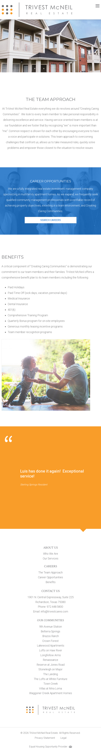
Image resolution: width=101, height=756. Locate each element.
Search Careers (50, 220)
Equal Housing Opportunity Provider (48, 746)
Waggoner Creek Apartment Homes (50, 693)
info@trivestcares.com (54, 611)
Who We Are (50, 553)
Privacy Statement (45, 737)
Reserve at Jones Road (51, 664)
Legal (63, 737)
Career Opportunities (50, 577)
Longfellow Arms (50, 655)
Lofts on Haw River (50, 650)
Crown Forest (50, 640)
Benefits (51, 582)
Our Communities (50, 620)
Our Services (50, 558)
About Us (50, 548)
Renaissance (50, 659)
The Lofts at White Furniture (50, 679)
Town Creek (50, 683)
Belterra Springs (50, 631)
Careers (50, 566)
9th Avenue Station (50, 626)
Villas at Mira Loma (50, 688)
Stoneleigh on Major (50, 669)
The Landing (50, 674)
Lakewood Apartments (50, 645)
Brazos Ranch (50, 636)
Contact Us (50, 591)
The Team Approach (50, 572)
